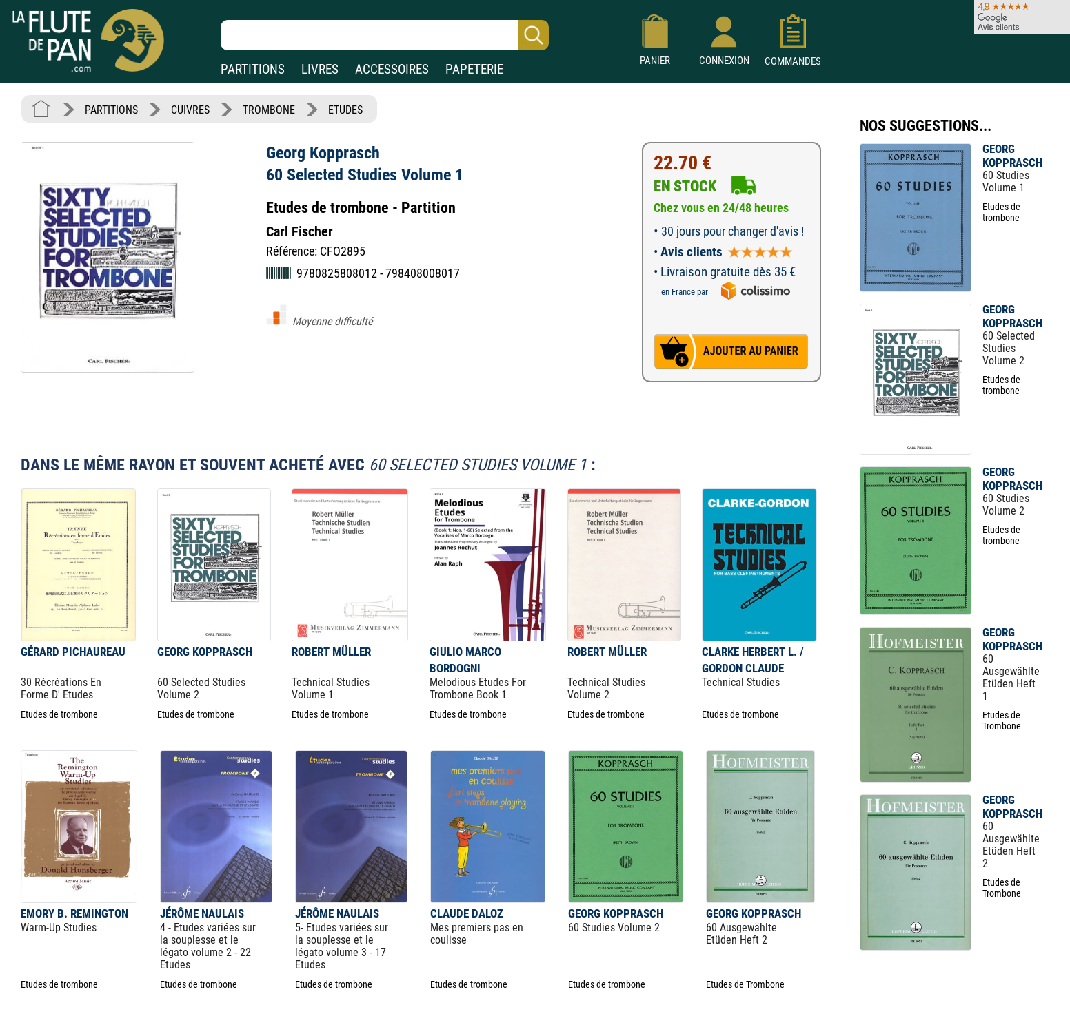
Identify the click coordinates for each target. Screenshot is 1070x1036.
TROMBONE (269, 109)
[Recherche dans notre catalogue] (385, 35)
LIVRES (320, 69)
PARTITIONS (253, 69)
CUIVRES (190, 109)
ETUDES (345, 109)
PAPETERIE (474, 69)
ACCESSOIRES (392, 69)
